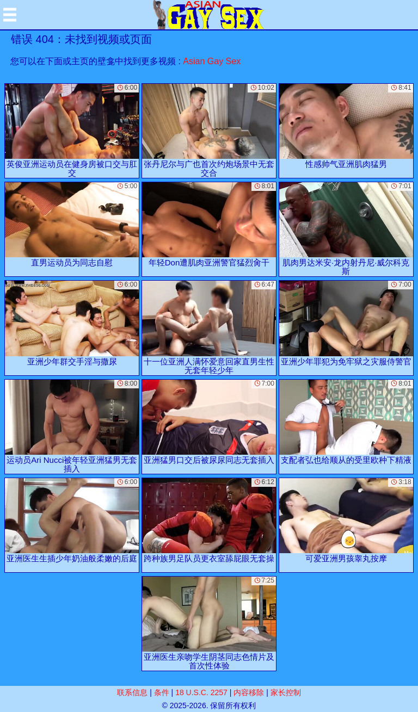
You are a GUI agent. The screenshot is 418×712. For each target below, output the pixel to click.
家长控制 (286, 692)
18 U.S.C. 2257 (201, 692)
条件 (161, 692)
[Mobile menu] (10, 14)
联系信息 (132, 692)
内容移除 (248, 692)
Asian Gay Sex (212, 61)
